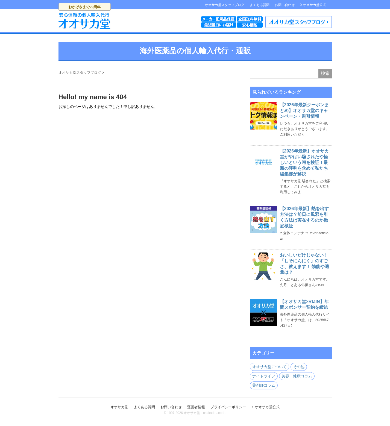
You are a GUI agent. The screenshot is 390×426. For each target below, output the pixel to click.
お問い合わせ (285, 5)
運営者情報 (196, 407)
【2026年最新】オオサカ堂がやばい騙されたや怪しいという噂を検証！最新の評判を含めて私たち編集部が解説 (304, 162)
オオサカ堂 (119, 407)
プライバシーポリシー (228, 407)
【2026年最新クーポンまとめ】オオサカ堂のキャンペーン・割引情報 (304, 110)
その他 (298, 367)
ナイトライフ (263, 376)
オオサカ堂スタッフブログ (224, 5)
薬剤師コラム (263, 385)
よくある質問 (259, 5)
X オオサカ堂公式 (313, 5)
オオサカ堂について (269, 367)
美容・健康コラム (296, 376)
